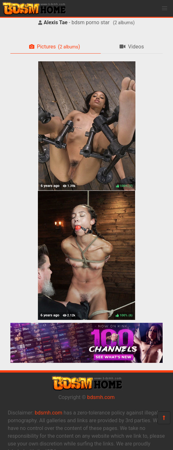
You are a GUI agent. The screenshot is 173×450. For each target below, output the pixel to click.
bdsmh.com (101, 397)
